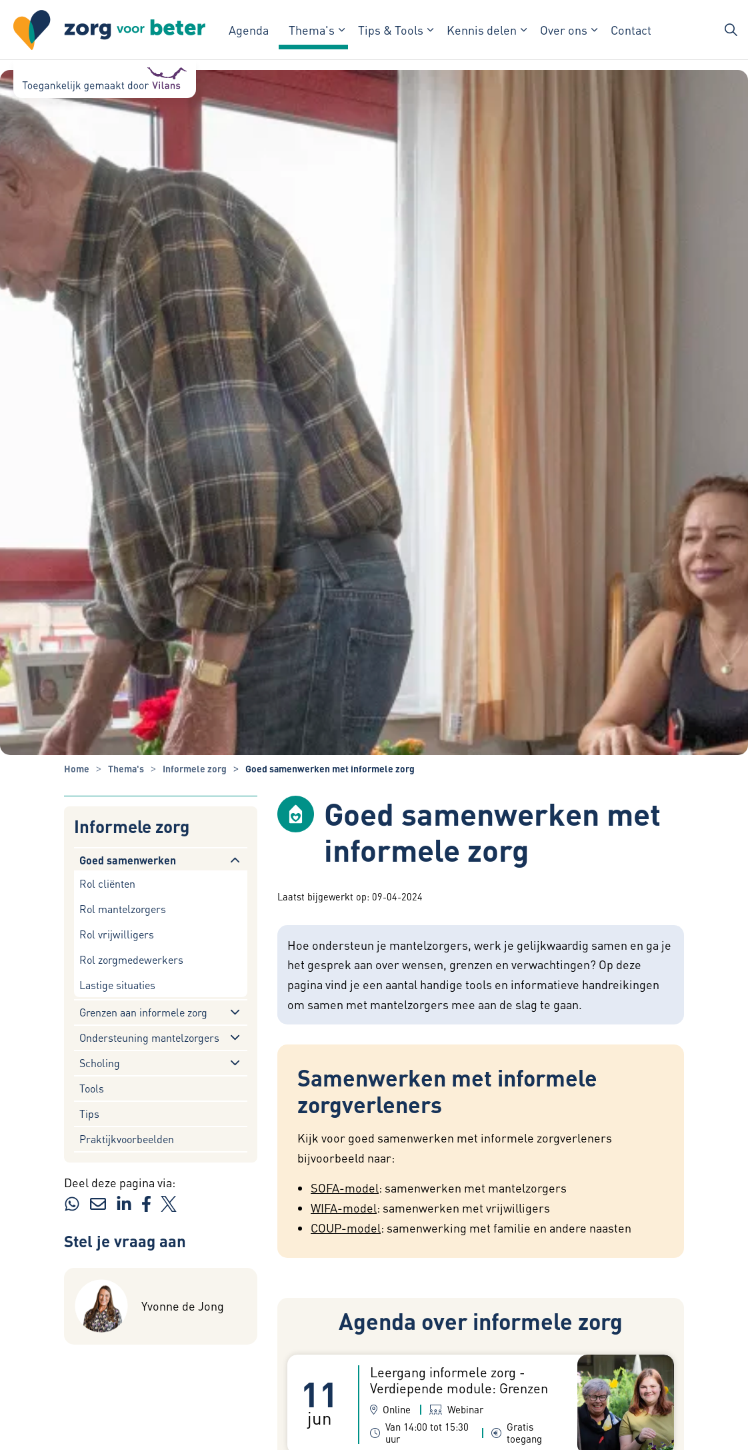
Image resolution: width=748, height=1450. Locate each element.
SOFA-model (345, 1187)
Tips (89, 1114)
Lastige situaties (117, 985)
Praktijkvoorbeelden (126, 1139)
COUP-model (346, 1227)
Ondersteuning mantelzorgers (149, 1037)
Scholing (99, 1063)
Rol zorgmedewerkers (131, 959)
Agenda (249, 29)
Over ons (563, 29)
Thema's (312, 29)
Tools (91, 1088)
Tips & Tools (390, 29)
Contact (631, 29)
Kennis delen (482, 29)
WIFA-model (344, 1207)
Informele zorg (131, 826)
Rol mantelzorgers (122, 909)
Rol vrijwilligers (116, 934)
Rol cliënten (107, 883)
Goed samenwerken (127, 860)
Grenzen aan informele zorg (143, 1012)
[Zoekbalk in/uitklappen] (730, 30)
